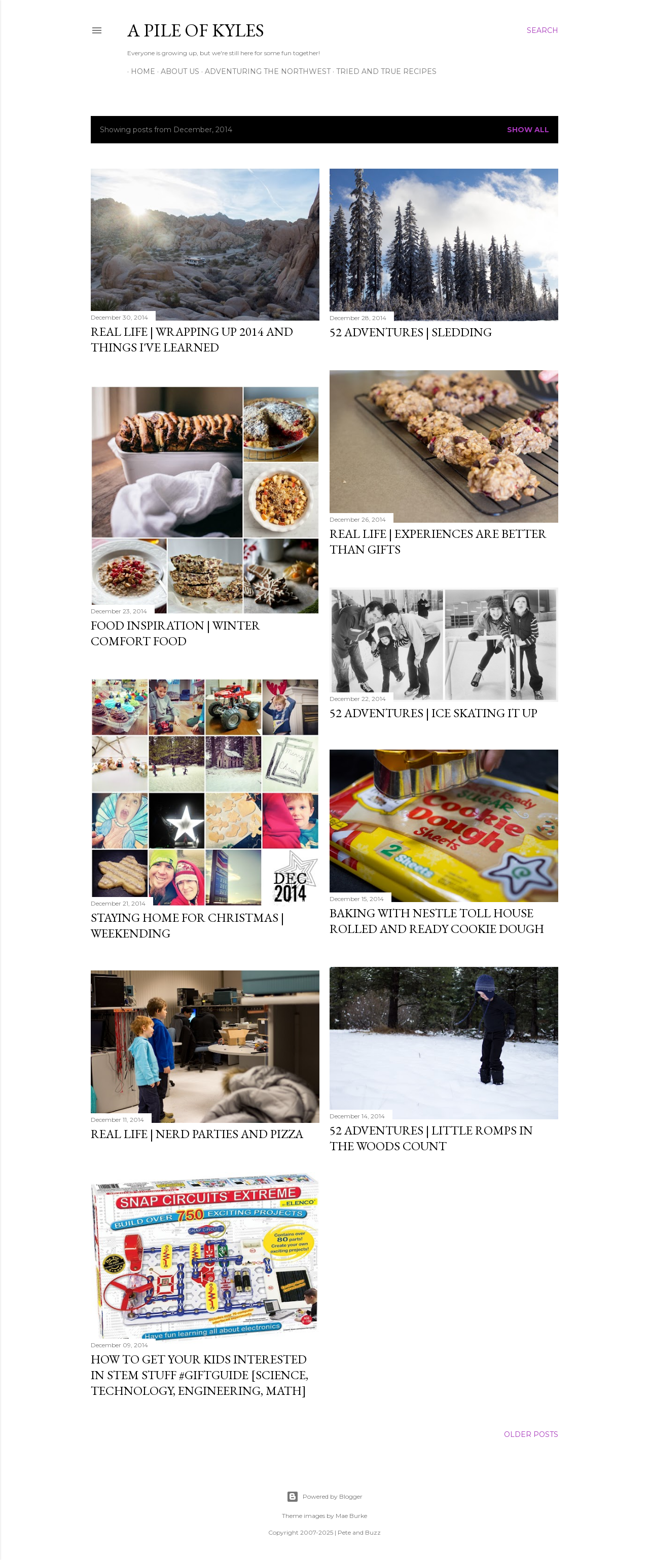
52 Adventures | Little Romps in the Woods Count (431, 1135)
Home (139, 71)
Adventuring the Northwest (264, 71)
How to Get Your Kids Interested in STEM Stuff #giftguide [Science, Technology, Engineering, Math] (199, 1372)
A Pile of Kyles (195, 30)
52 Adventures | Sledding (411, 332)
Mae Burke (351, 1514)
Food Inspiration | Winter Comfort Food (175, 631)
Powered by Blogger (324, 1495)
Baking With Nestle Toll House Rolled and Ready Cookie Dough (437, 918)
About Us (176, 71)
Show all (528, 129)
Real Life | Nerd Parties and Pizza (197, 1132)
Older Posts (531, 1432)
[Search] (542, 30)
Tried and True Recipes (383, 71)
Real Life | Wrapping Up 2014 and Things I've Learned (192, 339)
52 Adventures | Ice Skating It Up (433, 710)
